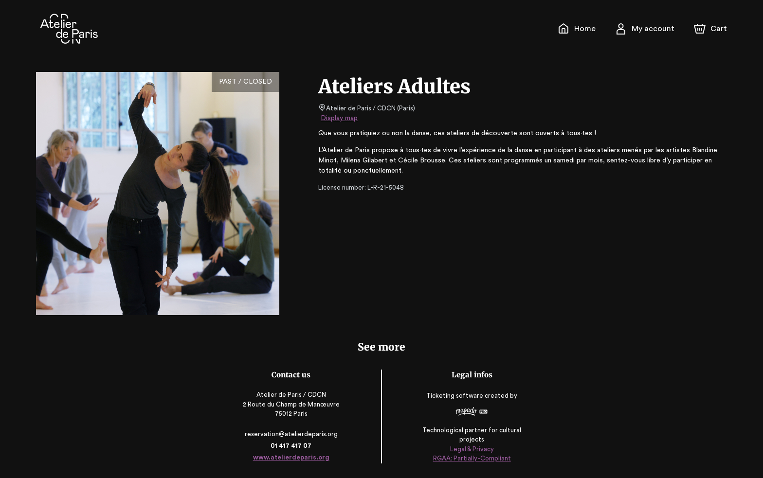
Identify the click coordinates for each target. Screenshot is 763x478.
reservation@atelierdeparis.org (292, 434)
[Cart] (711, 28)
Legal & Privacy (471, 449)
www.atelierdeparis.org (292, 457)
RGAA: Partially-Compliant (471, 458)
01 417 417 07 (292, 445)
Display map (339, 118)
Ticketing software (455, 399)
